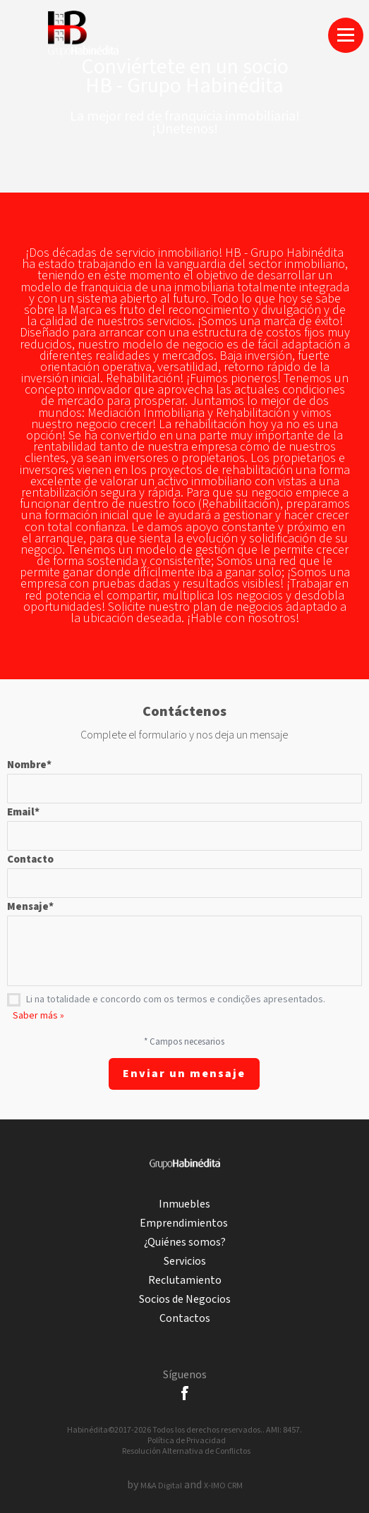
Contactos (184, 1318)
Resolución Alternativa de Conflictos (186, 1451)
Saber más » (38, 1015)
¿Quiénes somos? (185, 1242)
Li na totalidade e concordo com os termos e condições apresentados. (175, 999)
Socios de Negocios (185, 1299)
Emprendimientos (185, 1223)
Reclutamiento (185, 1280)
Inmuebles (184, 1204)
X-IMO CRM (223, 1486)
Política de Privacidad (186, 1440)
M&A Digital (161, 1486)
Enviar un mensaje (184, 1074)
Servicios (185, 1261)
